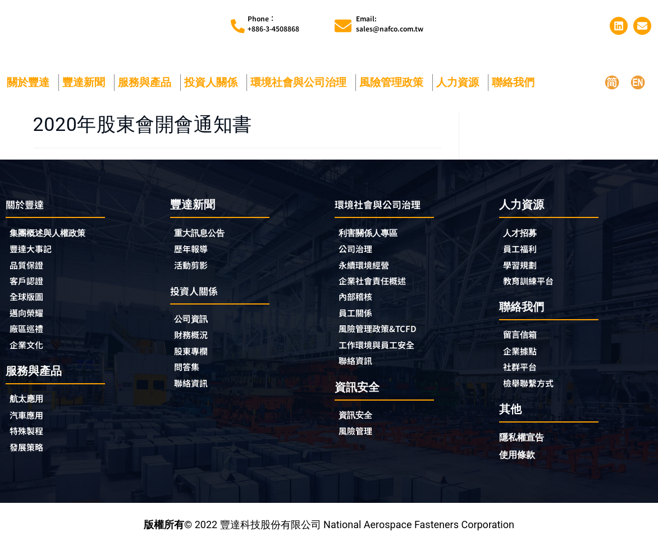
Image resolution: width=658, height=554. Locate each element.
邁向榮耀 (30, 318)
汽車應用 (33, 423)
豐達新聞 (86, 82)
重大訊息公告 (204, 233)
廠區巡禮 (30, 335)
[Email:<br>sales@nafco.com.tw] (343, 25)
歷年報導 (194, 250)
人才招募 (523, 233)
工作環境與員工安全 (384, 351)
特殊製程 (30, 440)
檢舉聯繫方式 (533, 389)
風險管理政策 (394, 82)
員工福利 (523, 250)
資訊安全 (359, 423)
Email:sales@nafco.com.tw (389, 23)
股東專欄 (197, 356)
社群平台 (523, 372)
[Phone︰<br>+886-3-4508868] (238, 26)
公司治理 (362, 250)
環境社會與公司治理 (301, 82)
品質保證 (30, 267)
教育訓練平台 (533, 283)
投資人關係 (213, 82)
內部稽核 (359, 301)
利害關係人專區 (374, 233)
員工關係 (359, 318)
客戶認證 (30, 284)
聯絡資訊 (194, 390)
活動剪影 (194, 267)
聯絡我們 (516, 82)
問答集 (189, 373)
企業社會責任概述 (379, 284)
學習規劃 (523, 267)
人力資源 (460, 82)
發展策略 (30, 457)
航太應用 (33, 406)
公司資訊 (197, 322)
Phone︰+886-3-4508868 (273, 23)
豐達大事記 (35, 250)
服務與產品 (147, 82)
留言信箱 (523, 338)
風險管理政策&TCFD (385, 335)
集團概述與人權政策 (55, 233)
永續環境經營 (369, 267)
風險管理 (359, 440)
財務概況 (197, 339)
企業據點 (523, 355)
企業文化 (30, 351)
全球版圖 (30, 301)
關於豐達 (31, 82)
